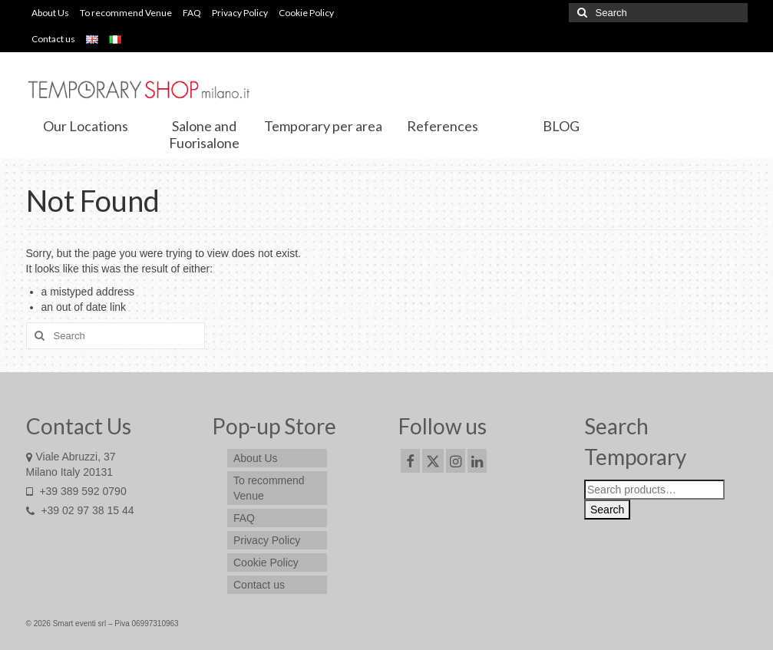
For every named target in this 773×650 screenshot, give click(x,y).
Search (607, 509)
